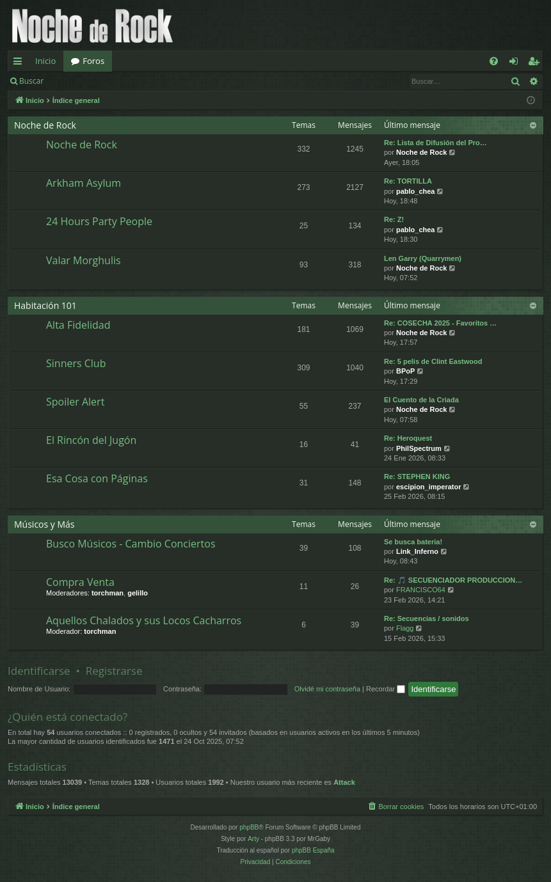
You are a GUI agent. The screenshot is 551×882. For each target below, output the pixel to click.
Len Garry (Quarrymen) (422, 258)
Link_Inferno (417, 551)
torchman (108, 593)
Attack (344, 782)
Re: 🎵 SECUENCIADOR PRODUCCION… (453, 580)
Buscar (31, 80)
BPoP (405, 371)
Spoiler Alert (75, 402)
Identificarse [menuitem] (516, 63)
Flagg (405, 628)
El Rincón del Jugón (91, 440)
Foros (93, 61)
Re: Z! (394, 219)
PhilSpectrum (419, 448)
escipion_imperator (428, 487)
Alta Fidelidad (78, 325)
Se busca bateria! (413, 542)
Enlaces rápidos (20, 63)
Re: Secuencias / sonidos (426, 618)
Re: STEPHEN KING (417, 476)
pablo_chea (415, 191)
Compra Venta (80, 582)
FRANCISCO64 (420, 590)
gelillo (137, 593)
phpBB (249, 827)
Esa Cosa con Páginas (97, 478)
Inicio (45, 61)
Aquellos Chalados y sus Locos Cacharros (143, 620)
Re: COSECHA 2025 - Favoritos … (440, 323)
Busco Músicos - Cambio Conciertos (131, 544)
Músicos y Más (44, 524)
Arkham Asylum (83, 183)
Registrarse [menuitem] (536, 63)
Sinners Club (76, 363)
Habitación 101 (45, 305)
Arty (253, 838)
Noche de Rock (45, 125)
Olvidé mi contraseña (327, 689)
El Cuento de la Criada (421, 400)
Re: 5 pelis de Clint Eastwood (433, 361)
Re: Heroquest (408, 438)
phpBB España (313, 850)
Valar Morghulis (83, 260)
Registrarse (145, 80)
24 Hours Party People (99, 221)
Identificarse (84, 80)
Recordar (385, 689)
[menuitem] (494, 61)
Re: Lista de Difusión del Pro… (435, 142)
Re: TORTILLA (408, 181)
